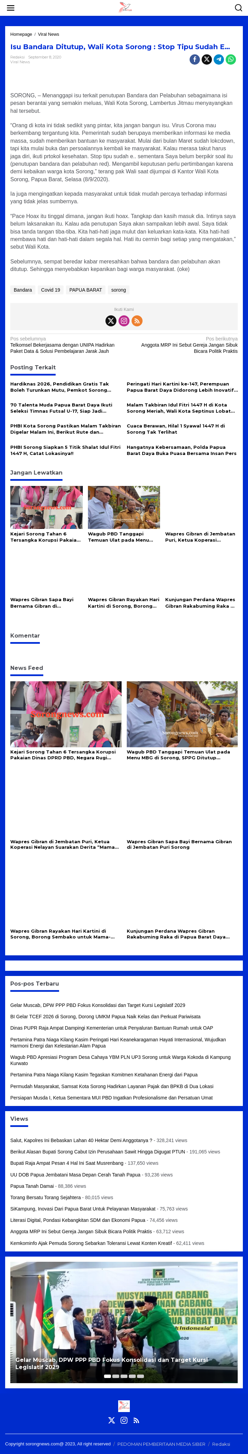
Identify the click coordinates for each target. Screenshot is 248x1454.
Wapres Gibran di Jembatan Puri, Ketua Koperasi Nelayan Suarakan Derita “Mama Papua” (200, 537)
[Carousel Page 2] (115, 1376)
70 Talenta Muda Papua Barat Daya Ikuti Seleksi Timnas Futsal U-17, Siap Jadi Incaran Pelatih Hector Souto (61, 408)
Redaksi (221, 1444)
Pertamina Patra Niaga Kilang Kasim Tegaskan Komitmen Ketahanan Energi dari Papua (104, 1074)
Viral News (20, 61)
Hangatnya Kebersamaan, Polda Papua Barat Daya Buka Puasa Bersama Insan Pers (182, 450)
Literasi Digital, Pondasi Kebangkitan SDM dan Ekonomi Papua (77, 1220)
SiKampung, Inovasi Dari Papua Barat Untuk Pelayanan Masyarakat (83, 1209)
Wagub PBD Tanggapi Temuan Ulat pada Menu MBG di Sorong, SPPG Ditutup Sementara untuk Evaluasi (120, 537)
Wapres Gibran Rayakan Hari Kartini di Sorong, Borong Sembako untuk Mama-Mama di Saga (123, 603)
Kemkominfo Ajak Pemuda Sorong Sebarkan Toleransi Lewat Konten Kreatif (91, 1243)
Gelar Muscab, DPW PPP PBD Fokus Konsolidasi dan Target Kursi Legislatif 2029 (97, 1005)
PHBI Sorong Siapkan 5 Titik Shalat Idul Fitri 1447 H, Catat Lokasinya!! (65, 450)
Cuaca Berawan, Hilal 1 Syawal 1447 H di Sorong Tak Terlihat (176, 429)
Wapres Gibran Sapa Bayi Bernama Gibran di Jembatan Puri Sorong (42, 603)
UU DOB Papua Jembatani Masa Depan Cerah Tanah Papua (75, 1175)
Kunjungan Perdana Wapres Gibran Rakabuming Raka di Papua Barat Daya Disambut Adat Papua (201, 603)
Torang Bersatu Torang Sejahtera (45, 1197)
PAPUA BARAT (85, 290)
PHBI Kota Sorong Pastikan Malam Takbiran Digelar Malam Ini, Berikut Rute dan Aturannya (65, 429)
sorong (118, 290)
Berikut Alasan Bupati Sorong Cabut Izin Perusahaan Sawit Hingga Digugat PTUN (97, 1151)
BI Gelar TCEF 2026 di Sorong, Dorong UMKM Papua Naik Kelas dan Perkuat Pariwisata (105, 1016)
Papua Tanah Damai (32, 1186)
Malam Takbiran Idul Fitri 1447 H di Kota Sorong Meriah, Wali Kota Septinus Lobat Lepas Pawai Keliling (179, 408)
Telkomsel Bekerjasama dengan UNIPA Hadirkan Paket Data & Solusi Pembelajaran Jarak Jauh (65, 345)
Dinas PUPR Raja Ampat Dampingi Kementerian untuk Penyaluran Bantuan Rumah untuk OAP (111, 1028)
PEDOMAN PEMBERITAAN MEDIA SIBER (161, 1444)
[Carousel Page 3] (124, 1376)
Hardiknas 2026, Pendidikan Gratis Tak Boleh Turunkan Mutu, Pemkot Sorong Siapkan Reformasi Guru (59, 387)
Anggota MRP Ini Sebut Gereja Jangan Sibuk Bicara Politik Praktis (183, 345)
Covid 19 (50, 290)
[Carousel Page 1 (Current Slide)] (107, 1376)
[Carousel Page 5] (140, 1376)
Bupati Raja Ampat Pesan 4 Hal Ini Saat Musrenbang (66, 1163)
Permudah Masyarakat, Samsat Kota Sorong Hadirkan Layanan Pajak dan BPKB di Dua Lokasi (111, 1086)
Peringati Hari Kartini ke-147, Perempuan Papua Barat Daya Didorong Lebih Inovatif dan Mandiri (180, 387)
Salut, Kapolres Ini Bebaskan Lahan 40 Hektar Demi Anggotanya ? (81, 1140)
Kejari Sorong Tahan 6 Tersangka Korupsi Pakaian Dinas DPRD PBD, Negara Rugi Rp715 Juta (45, 537)
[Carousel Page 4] (132, 1376)
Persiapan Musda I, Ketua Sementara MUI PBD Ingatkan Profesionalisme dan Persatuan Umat (111, 1097)
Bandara (23, 290)
